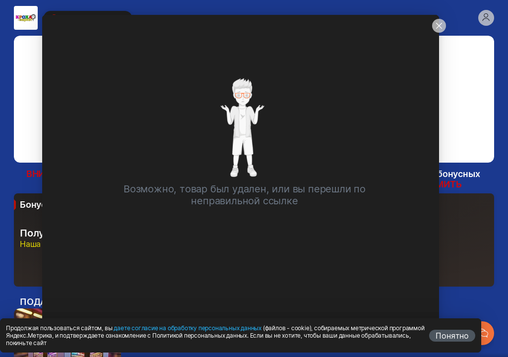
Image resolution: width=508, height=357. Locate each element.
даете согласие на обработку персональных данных (187, 328)
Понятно (452, 336)
